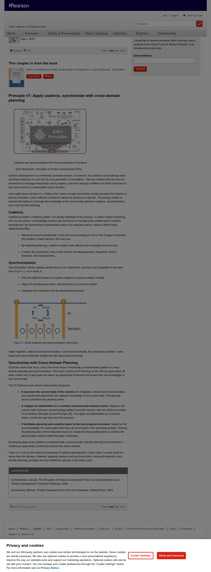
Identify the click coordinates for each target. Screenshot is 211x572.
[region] (105, 555)
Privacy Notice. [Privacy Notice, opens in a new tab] (50, 567)
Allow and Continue (171, 555)
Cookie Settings (141, 555)
